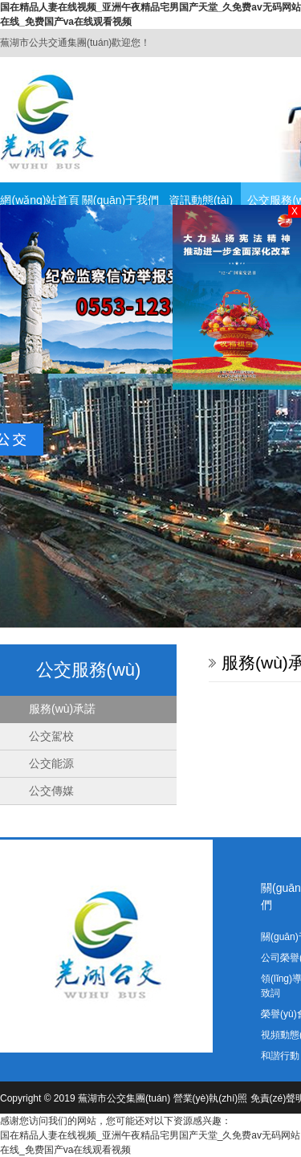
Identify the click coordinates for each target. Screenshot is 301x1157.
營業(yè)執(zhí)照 (210, 1098)
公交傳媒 (51, 790)
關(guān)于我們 (120, 200)
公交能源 (51, 763)
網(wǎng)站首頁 (39, 200)
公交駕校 (51, 736)
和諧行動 (280, 1055)
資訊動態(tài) (201, 200)
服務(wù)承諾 (62, 708)
